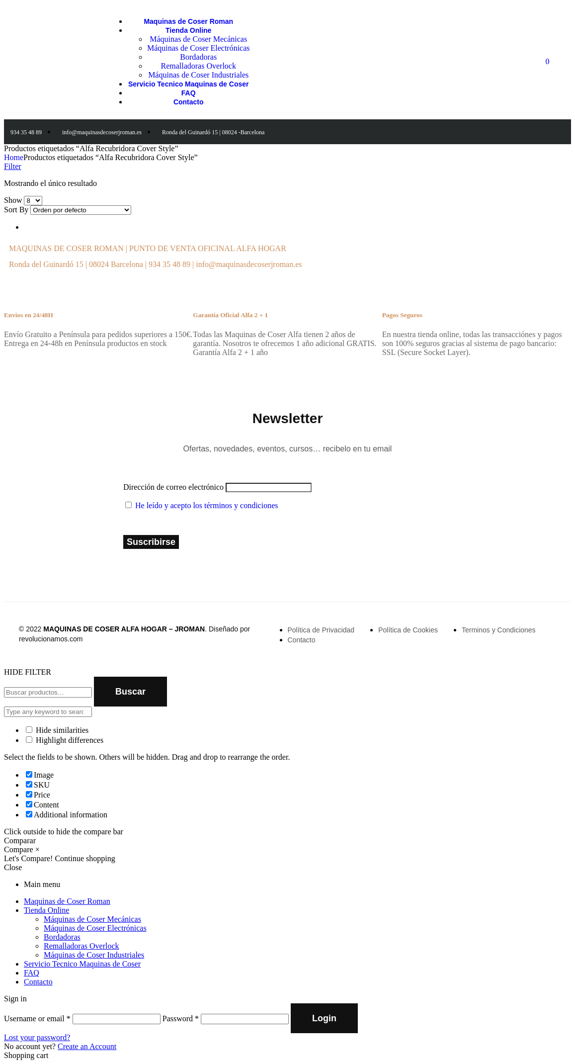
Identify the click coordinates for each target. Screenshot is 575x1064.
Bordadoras (62, 937)
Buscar (130, 692)
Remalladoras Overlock (81, 946)
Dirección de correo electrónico (173, 487)
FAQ (31, 973)
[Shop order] (80, 210)
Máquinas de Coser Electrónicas (95, 928)
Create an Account (87, 1046)
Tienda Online (46, 910)
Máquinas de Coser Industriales (94, 955)
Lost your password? (37, 1037)
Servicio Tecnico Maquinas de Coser (82, 964)
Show (13, 200)
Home (13, 157)
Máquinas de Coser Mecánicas (92, 919)
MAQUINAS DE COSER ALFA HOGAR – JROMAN (124, 629)
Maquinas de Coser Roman (67, 901)
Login (324, 1018)
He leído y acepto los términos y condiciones (206, 505)
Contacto (38, 981)
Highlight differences (64, 740)
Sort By (16, 209)
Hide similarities (57, 730)
